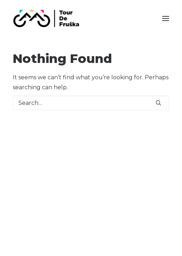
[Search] (91, 103)
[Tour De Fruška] (46, 18)
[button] (165, 18)
